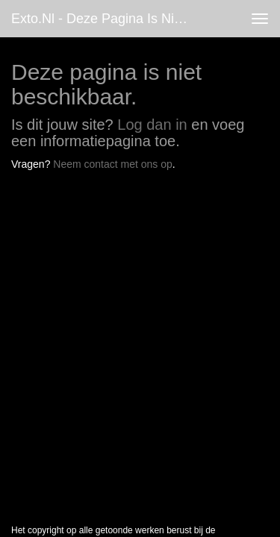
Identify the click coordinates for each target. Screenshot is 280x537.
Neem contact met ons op (112, 164)
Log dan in (152, 124)
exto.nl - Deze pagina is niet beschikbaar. (107, 18)
